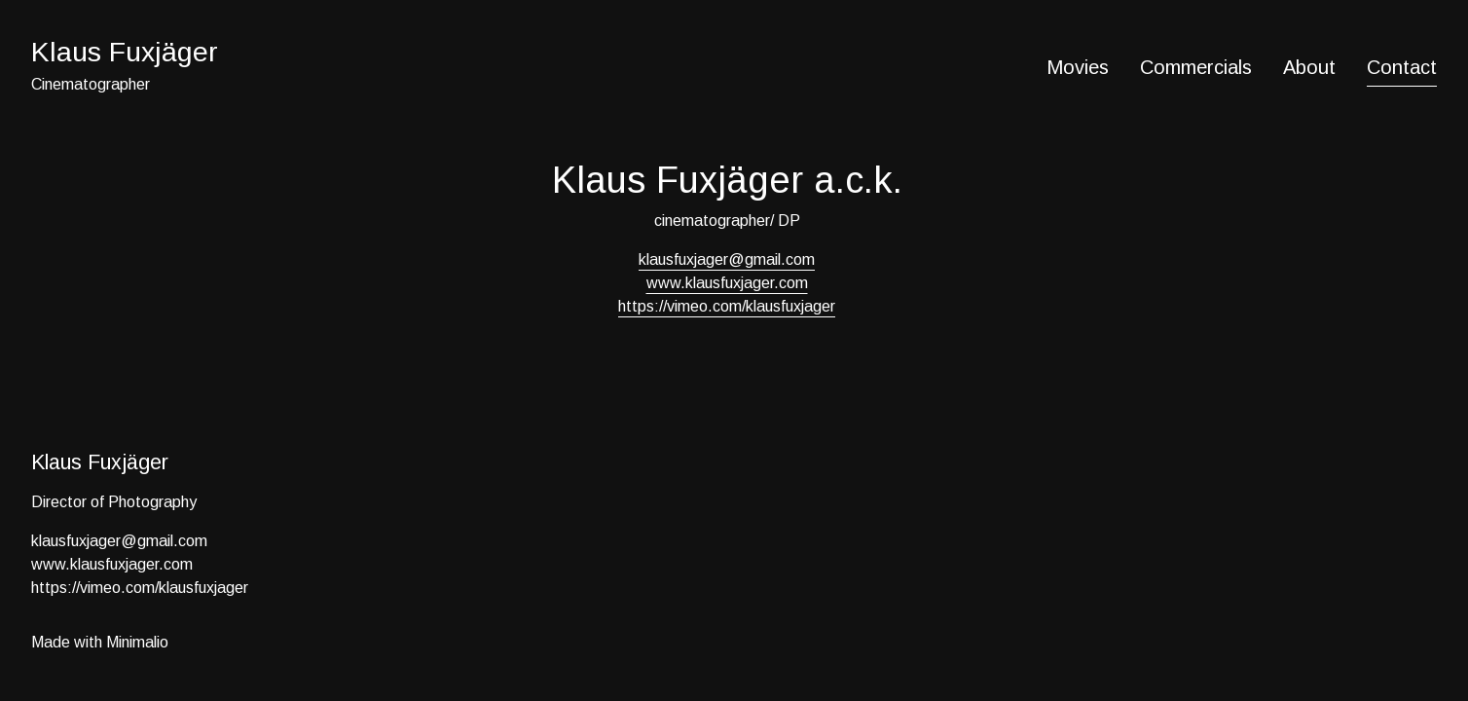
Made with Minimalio (99, 642)
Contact (1402, 67)
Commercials (1196, 67)
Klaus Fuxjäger (124, 51)
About (1309, 67)
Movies (1077, 67)
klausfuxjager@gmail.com (727, 259)
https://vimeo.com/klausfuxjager (726, 306)
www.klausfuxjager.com (727, 283)
